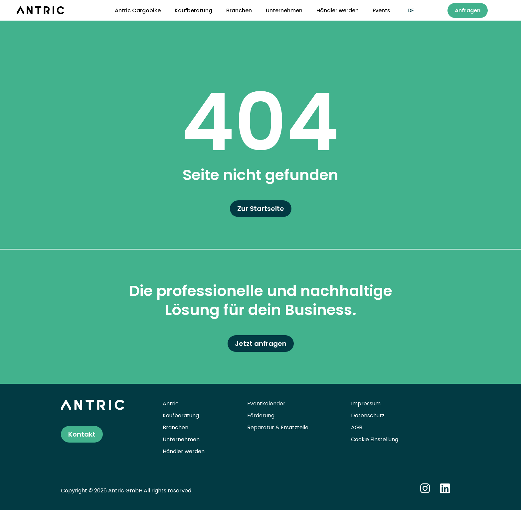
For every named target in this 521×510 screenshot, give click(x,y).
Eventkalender (266, 403)
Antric (171, 403)
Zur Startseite (260, 208)
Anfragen (467, 10)
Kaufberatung (193, 10)
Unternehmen (284, 10)
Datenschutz (368, 415)
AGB (356, 427)
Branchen (239, 10)
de (411, 10)
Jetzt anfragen (260, 343)
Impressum (366, 403)
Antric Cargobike (138, 10)
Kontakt (81, 434)
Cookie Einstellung (374, 439)
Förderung (260, 415)
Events (381, 10)
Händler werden (337, 10)
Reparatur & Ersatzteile (277, 427)
